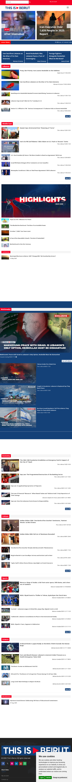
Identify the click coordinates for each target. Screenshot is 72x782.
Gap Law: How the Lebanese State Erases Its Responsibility (29, 501)
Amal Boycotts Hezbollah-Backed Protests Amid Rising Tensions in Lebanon (35, 93)
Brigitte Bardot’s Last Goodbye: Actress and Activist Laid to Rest (31, 555)
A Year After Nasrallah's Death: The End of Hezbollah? (27, 238)
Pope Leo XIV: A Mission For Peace (20, 219)
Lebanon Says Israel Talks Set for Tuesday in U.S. (26, 101)
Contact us (4, 779)
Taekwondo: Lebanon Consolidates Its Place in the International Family (34, 616)
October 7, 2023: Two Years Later (20, 231)
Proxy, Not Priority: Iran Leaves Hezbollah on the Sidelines (40, 70)
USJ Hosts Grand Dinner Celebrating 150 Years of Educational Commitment (34, 700)
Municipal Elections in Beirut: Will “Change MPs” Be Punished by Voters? (33, 256)
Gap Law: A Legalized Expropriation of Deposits (26, 486)
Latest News (5, 42)
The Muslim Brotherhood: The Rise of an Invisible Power (28, 225)
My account (53, 1)
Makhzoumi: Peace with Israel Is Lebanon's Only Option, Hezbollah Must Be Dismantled (30, 354)
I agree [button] (42, 777)
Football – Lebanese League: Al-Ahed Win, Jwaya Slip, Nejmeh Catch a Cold (34, 609)
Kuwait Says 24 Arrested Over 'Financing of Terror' (37, 128)
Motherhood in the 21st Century (20, 244)
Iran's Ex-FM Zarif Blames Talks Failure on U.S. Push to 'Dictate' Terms (44, 141)
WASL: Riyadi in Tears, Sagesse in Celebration (25, 624)
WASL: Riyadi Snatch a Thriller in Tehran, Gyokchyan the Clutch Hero (43, 595)
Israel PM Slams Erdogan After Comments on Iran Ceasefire (29, 163)
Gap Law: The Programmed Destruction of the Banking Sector (41, 474)
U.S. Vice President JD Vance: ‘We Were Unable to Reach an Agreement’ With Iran (36, 155)
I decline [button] (48, 777)
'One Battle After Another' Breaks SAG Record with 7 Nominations (32, 548)
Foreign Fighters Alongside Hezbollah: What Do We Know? (57, 56)
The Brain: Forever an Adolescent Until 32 (24, 666)
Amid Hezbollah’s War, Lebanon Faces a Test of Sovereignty (35, 56)
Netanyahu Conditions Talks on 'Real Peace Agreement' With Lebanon (33, 170)
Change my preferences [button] (60, 777)
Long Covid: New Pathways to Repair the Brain (25, 681)
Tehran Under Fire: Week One (46, 364)
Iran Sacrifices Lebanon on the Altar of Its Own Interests (13, 56)
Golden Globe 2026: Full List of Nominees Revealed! (37, 534)
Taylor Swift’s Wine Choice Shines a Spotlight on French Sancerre (32, 563)
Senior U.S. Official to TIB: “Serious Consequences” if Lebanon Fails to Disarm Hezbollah (39, 108)
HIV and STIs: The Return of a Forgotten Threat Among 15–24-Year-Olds (33, 674)
